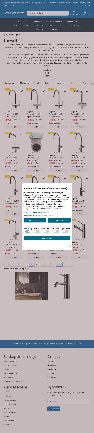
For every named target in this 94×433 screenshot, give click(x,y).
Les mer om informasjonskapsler (36, 212)
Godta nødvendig (35, 220)
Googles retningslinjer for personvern (38, 215)
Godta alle (59, 220)
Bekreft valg (47, 238)
